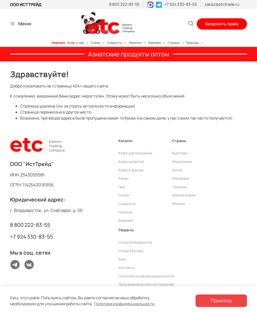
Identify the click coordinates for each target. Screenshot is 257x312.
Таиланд (179, 186)
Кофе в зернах (131, 170)
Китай (177, 170)
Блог (122, 259)
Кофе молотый (131, 161)
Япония (178, 203)
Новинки (58, 42)
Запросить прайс (222, 24)
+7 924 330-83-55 (180, 4)
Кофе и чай (78, 42)
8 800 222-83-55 (124, 4)
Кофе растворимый (135, 153)
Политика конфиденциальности (146, 276)
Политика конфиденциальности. (124, 303)
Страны (176, 42)
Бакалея (157, 42)
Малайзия (180, 178)
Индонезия (182, 161)
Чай (121, 186)
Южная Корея (184, 195)
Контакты (126, 267)
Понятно (221, 300)
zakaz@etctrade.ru (222, 4)
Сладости (117, 42)
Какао (123, 178)
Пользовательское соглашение (146, 284)
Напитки (137, 42)
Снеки (98, 42)
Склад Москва (130, 250)
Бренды (195, 42)
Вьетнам (179, 153)
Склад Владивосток (135, 242)
